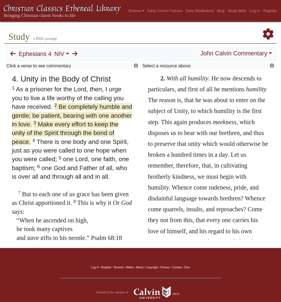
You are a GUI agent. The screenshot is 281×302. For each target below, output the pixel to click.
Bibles (130, 267)
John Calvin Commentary (233, 53)
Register (270, 11)
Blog (221, 11)
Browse (136, 11)
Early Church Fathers (165, 11)
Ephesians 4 (35, 54)
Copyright (152, 267)
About (139, 267)
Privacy (165, 267)
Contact (177, 267)
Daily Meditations (200, 11)
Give (187, 267)
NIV (59, 54)
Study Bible (237, 11)
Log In (255, 11)
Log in (95, 267)
